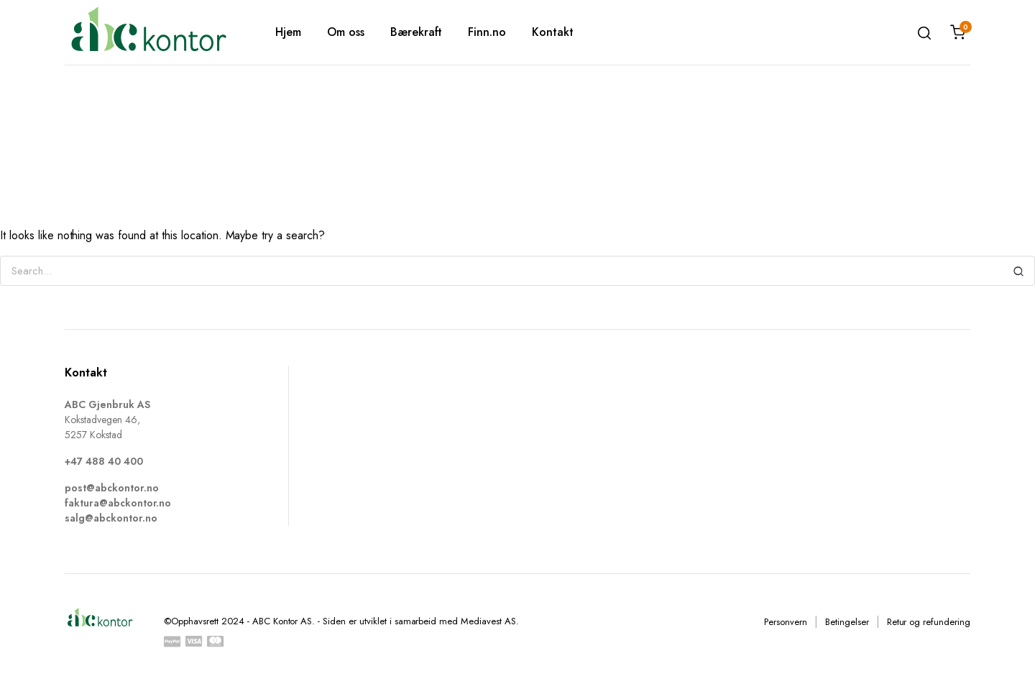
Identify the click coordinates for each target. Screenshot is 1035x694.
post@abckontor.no (112, 488)
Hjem (288, 32)
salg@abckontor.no (111, 518)
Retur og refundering (928, 622)
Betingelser (847, 622)
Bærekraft (416, 32)
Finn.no (487, 32)
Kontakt (553, 32)
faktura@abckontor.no (118, 503)
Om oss (345, 32)
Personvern (785, 622)
